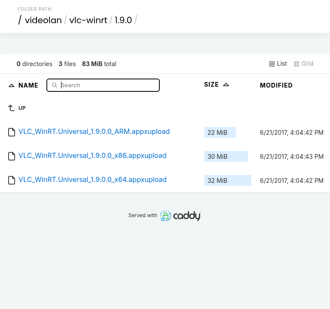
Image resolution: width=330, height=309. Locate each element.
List (278, 63)
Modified (276, 85)
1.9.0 (123, 20)
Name (29, 84)
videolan (43, 20)
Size (217, 84)
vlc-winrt (88, 20)
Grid (303, 63)
